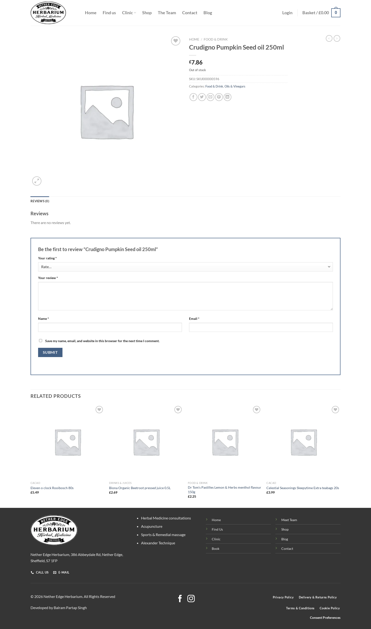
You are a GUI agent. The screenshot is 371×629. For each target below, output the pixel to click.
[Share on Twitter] (202, 97)
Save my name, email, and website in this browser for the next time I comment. (102, 341)
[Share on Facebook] (193, 97)
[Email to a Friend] (210, 97)
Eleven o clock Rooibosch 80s (52, 488)
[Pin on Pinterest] (219, 97)
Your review (48, 278)
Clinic (129, 12)
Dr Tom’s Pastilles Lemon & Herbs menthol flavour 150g (224, 489)
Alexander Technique (158, 543)
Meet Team (289, 520)
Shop (147, 12)
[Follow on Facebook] (180, 599)
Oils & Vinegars (235, 86)
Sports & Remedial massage (163, 534)
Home (91, 12)
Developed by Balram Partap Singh (59, 607)
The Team (167, 12)
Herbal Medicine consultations (166, 518)
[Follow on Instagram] (191, 599)
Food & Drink (216, 39)
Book (215, 548)
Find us (109, 12)
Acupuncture (151, 526)
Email (194, 319)
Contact (189, 12)
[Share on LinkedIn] (227, 97)
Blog (207, 12)
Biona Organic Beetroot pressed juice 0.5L (140, 488)
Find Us (217, 529)
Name (43, 319)
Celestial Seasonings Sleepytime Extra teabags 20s (302, 488)
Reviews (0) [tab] (40, 201)
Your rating (47, 258)
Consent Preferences (325, 618)
